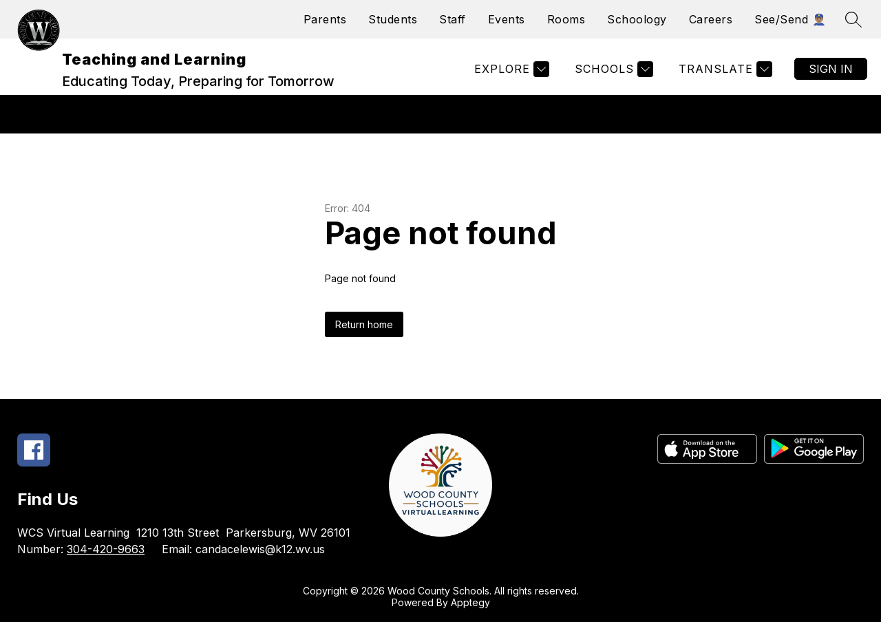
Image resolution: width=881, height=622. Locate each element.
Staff (452, 19)
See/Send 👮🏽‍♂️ (790, 19)
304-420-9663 (106, 549)
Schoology (637, 19)
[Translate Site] (723, 69)
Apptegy (470, 602)
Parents (325, 19)
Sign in (831, 69)
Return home (364, 324)
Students (392, 19)
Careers (711, 19)
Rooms (566, 19)
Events (506, 19)
